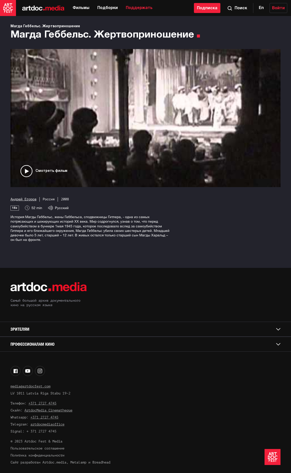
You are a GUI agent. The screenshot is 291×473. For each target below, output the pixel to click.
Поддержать (139, 8)
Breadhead (101, 462)
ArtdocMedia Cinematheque (48, 410)
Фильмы (81, 8)
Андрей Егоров (23, 199)
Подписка (207, 8)
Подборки (107, 8)
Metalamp (78, 462)
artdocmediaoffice (47, 424)
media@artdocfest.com (30, 386)
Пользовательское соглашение (37, 448)
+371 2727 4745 (42, 403)
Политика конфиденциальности (37, 455)
